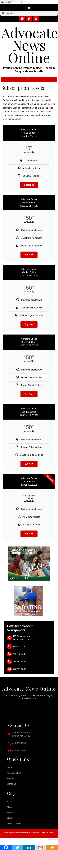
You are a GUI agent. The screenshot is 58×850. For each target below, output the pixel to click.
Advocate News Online (29, 44)
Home (9, 767)
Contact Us (11, 784)
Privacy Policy (34, 833)
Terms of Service (47, 833)
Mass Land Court (14, 823)
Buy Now (29, 254)
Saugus (10, 818)
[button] (29, 8)
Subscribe (29, 185)
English (6, 2)
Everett (10, 802)
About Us (10, 778)
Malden (10, 807)
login (49, 104)
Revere (9, 812)
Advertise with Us (14, 773)
